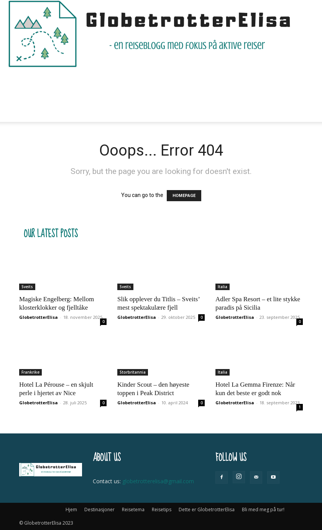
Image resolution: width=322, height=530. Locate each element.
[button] (293, 81)
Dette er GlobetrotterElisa (227, 81)
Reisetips (167, 81)
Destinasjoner (83, 81)
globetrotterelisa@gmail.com (158, 481)
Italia (222, 286)
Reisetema (128, 81)
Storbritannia (133, 372)
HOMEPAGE (184, 195)
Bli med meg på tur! (67, 108)
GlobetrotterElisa (38, 317)
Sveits (27, 286)
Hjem (47, 81)
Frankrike (30, 372)
